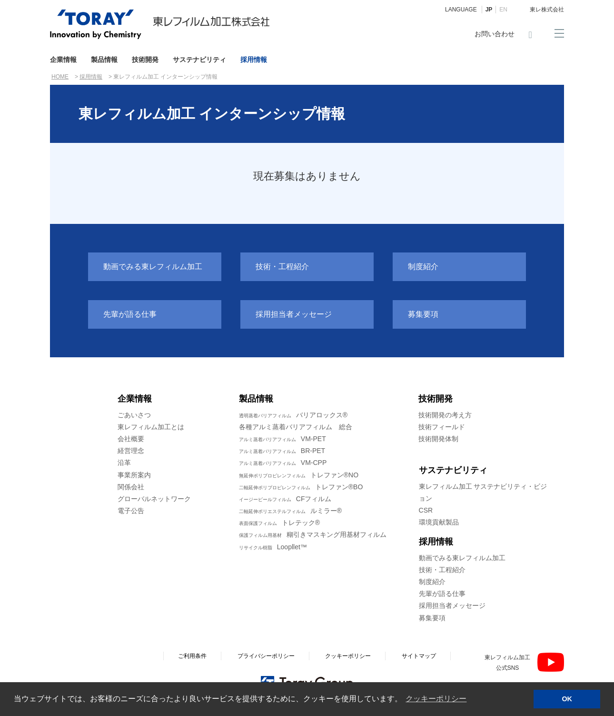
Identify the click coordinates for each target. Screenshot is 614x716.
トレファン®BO (301, 487)
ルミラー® (290, 510)
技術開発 (145, 59)
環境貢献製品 (439, 522)
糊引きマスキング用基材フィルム (312, 534)
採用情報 (253, 59)
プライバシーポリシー (266, 656)
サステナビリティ (199, 59)
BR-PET (282, 450)
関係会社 (131, 487)
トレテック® (279, 522)
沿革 (124, 462)
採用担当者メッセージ (294, 314)
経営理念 (131, 450)
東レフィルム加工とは (151, 427)
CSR (426, 510)
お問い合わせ (495, 34)
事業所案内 (134, 475)
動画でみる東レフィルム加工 (152, 266)
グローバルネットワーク (154, 499)
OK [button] (567, 699)
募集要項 (423, 314)
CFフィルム (285, 499)
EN (503, 9)
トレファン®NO (298, 475)
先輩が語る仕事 (130, 314)
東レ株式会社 (547, 9)
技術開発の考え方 (445, 415)
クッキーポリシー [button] (436, 699)
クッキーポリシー (348, 656)
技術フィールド (441, 427)
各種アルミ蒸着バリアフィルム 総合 (295, 427)
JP (489, 9)
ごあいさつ (134, 415)
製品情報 (104, 59)
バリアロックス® (293, 415)
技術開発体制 (438, 439)
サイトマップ (419, 656)
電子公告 (131, 510)
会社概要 (131, 439)
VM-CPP (283, 462)
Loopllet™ (273, 547)
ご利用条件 (192, 656)
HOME (60, 76)
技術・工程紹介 (282, 266)
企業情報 (63, 59)
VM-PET (282, 439)
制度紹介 (423, 266)
